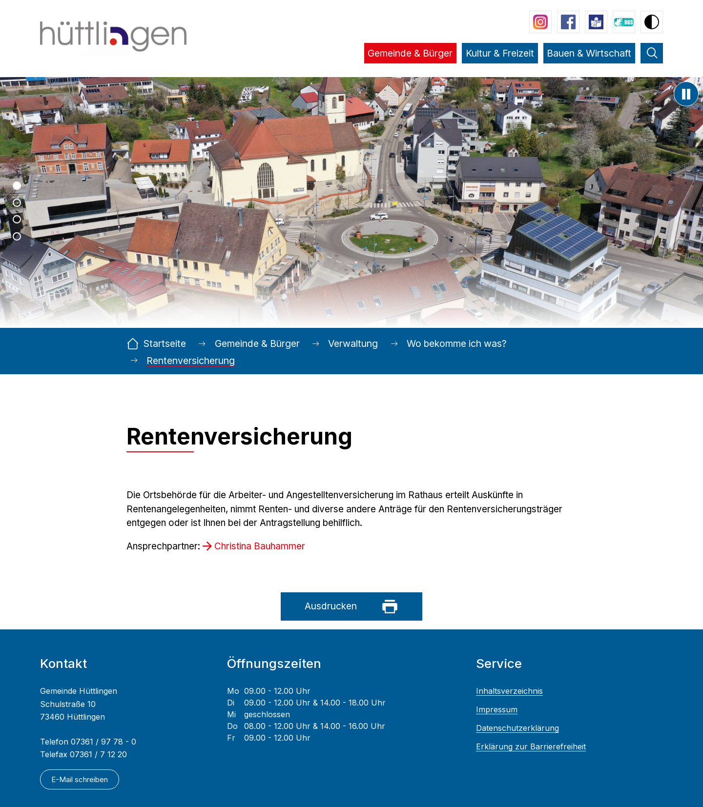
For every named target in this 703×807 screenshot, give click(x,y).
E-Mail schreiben (79, 779)
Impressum (496, 709)
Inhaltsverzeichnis (509, 691)
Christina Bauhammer (259, 546)
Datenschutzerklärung (517, 728)
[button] (410, 60)
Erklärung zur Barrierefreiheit (531, 746)
